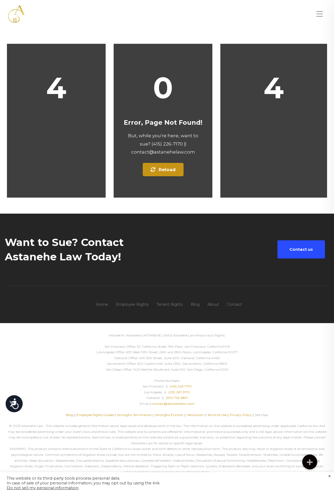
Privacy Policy (241, 415)
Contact (234, 304)
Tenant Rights (170, 304)
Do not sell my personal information (42, 487)
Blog (195, 304)
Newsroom (195, 415)
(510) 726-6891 (177, 398)
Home (102, 304)
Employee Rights (132, 304)
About (213, 304)
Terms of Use (216, 415)
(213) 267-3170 (179, 392)
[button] (309, 461)
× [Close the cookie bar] (329, 476)
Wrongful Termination (135, 415)
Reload (163, 169)
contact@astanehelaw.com (173, 404)
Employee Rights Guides (95, 415)
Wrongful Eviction (169, 415)
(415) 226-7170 (181, 386)
